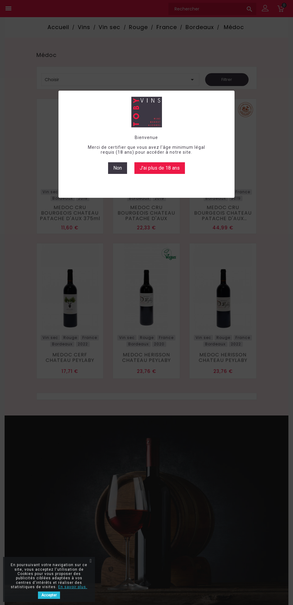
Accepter (49, 595)
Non (117, 168)
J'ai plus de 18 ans (160, 168)
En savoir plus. (72, 587)
